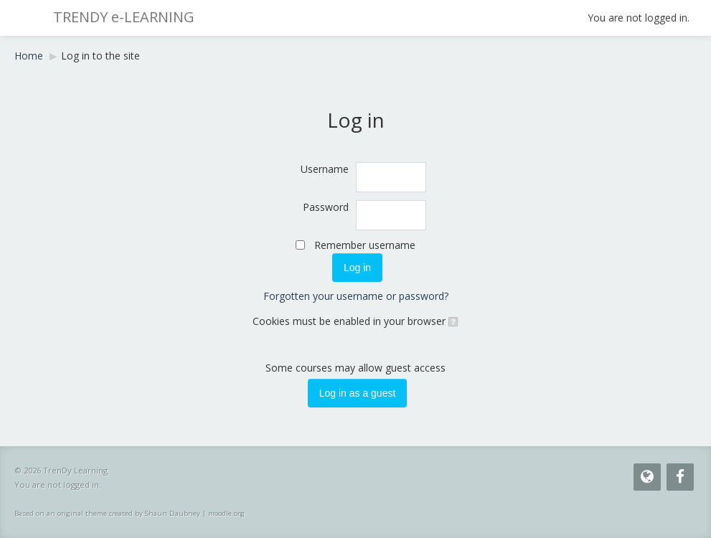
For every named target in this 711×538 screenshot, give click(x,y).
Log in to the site (100, 55)
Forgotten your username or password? (355, 296)
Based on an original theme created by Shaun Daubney (107, 513)
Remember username (364, 245)
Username (325, 169)
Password (326, 207)
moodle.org (226, 513)
